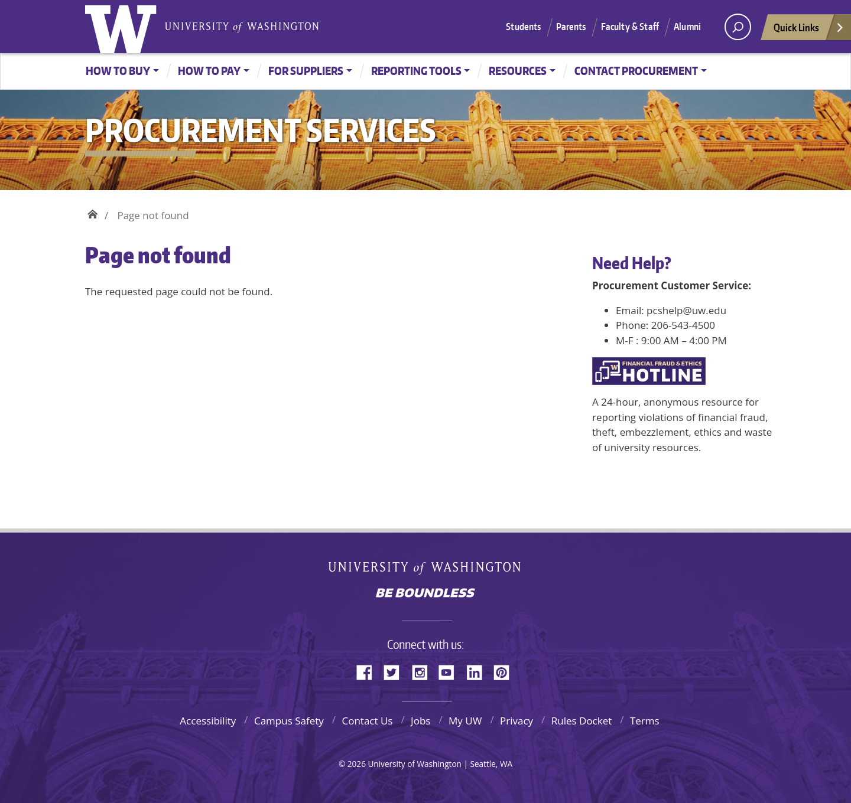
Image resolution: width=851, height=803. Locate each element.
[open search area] (738, 27)
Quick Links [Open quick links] (809, 30)
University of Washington (123, 26)
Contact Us (367, 720)
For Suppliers (305, 70)
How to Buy (118, 70)
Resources (518, 70)
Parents (571, 26)
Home (92, 212)
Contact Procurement (636, 70)
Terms (645, 720)
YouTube (451, 670)
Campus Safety (289, 720)
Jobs (420, 720)
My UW (465, 720)
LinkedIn (478, 670)
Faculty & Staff (630, 26)
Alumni (687, 26)
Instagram (423, 670)
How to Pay (209, 70)
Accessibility (208, 720)
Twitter (396, 670)
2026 (356, 763)
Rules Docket (581, 720)
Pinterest (505, 670)
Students (523, 26)
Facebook (368, 670)
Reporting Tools (416, 70)
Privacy (516, 720)
